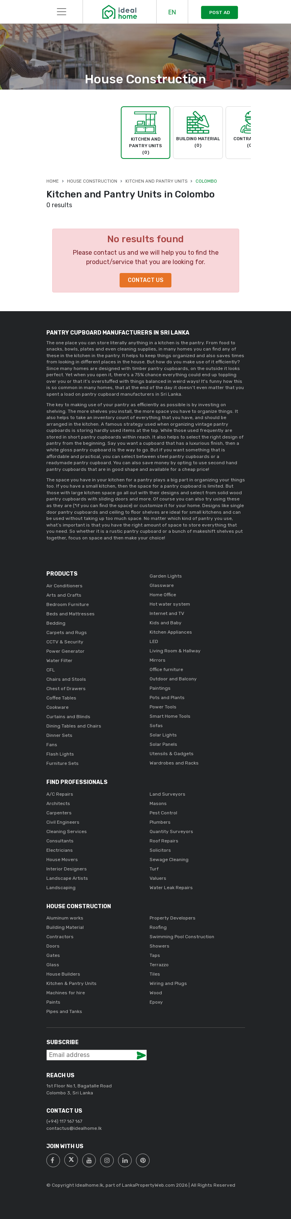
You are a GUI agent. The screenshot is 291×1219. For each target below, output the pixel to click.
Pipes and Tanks (64, 1011)
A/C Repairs (59, 794)
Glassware (162, 585)
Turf (154, 869)
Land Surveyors (167, 794)
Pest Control (163, 813)
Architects (58, 803)
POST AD (219, 12)
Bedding (55, 623)
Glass (52, 964)
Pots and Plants (167, 697)
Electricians (59, 850)
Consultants (60, 841)
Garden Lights (166, 576)
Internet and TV (167, 613)
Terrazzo (159, 964)
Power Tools (163, 707)
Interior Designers (66, 869)
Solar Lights (163, 735)
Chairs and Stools (66, 679)
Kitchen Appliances (171, 632)
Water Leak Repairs (171, 887)
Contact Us (145, 280)
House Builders (63, 974)
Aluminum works (64, 918)
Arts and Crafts (63, 595)
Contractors (60, 936)
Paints (53, 1002)
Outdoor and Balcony (173, 679)
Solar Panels (163, 744)
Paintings (160, 688)
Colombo (206, 181)
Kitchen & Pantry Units (71, 983)
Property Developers (173, 918)
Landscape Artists (67, 878)
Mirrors (158, 660)
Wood (156, 992)
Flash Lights (60, 754)
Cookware (57, 707)
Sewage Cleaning (169, 859)
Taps (155, 955)
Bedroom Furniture (67, 604)
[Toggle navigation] (62, 11)
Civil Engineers (62, 822)
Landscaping (61, 887)
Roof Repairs (164, 841)
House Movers (62, 859)
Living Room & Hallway (175, 651)
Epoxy (156, 1002)
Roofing (158, 927)
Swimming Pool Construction (182, 936)
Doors (53, 946)
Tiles (155, 974)
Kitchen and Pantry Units (156, 181)
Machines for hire (65, 992)
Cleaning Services (66, 831)
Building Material (65, 927)
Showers (159, 946)
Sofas (156, 725)
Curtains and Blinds (68, 716)
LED (154, 641)
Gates (53, 955)
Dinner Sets (59, 735)
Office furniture (166, 669)
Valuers (158, 878)
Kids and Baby (166, 622)
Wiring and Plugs (168, 983)
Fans (51, 744)
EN (172, 12)
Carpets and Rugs (66, 632)
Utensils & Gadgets (172, 753)
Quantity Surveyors (171, 831)
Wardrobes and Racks (174, 763)
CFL (50, 670)
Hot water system (170, 604)
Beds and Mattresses (70, 614)
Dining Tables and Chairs (73, 726)
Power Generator (65, 651)
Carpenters (59, 813)
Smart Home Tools (170, 716)
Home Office (163, 594)
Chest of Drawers (66, 688)
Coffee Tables (61, 698)
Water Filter (59, 660)
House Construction (92, 181)
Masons (158, 803)
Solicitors (160, 850)
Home (52, 181)
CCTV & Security (64, 642)
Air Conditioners (64, 585)
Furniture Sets (62, 763)
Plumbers (160, 822)
